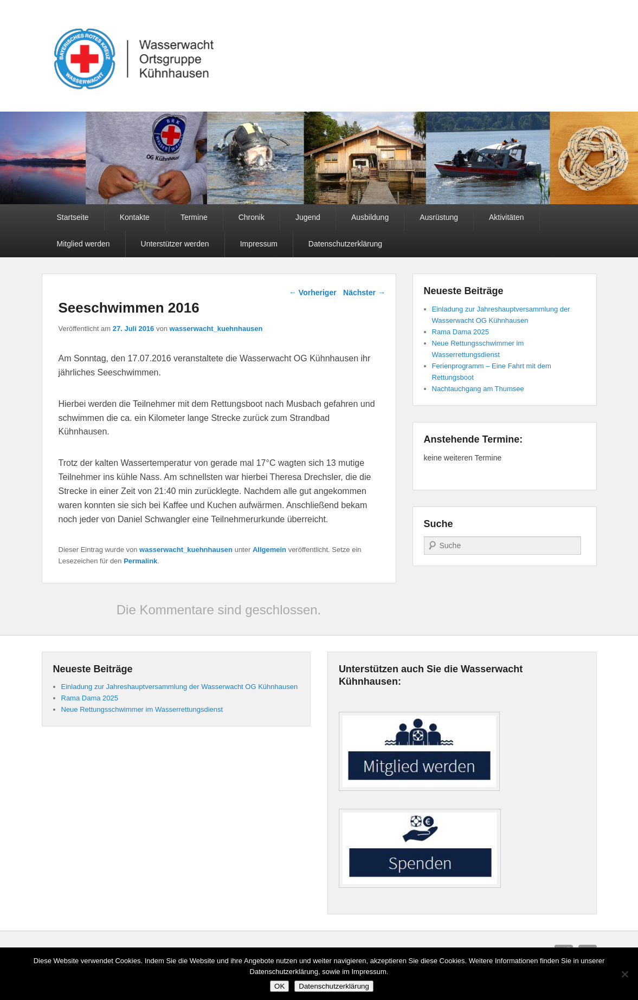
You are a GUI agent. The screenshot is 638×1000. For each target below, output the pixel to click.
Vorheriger (313, 292)
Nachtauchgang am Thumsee (478, 389)
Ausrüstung (439, 217)
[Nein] (624, 974)
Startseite (73, 217)
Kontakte (135, 217)
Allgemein (269, 550)
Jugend (307, 217)
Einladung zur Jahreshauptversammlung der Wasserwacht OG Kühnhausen (179, 687)
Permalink (140, 561)
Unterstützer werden (175, 243)
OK (279, 986)
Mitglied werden (83, 243)
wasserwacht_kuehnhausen (216, 328)
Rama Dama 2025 (460, 332)
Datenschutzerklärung (345, 243)
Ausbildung (370, 217)
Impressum (259, 243)
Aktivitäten (506, 217)
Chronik (252, 217)
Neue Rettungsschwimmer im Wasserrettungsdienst (142, 709)
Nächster (364, 292)
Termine (194, 217)
